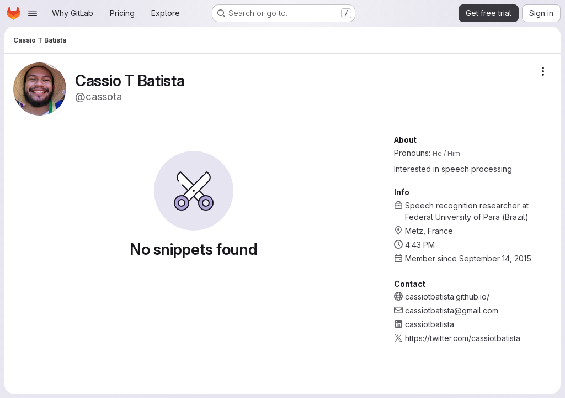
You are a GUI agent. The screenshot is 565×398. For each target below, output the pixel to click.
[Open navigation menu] (32, 13)
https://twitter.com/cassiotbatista (462, 338)
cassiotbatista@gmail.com (451, 310)
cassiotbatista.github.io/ (447, 296)
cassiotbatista (429, 324)
